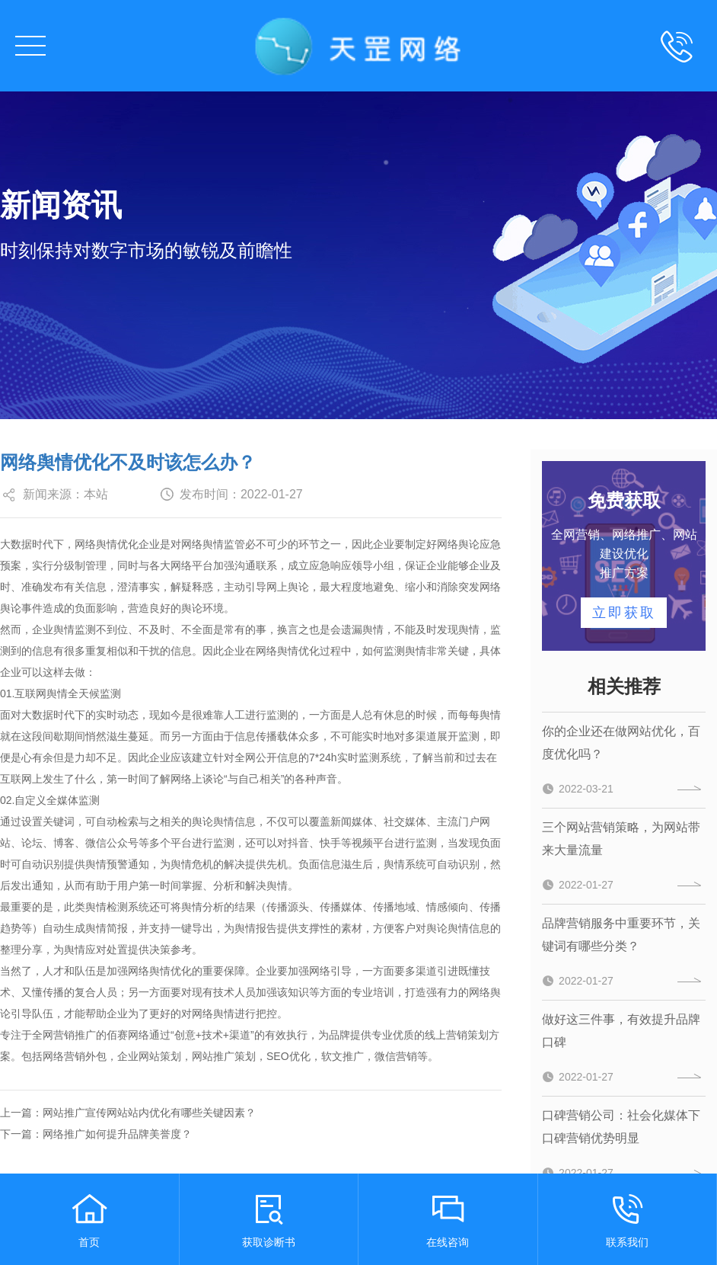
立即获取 (624, 612)
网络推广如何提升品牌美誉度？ (117, 1134)
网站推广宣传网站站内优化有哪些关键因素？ (149, 1112)
